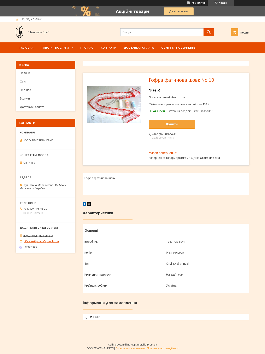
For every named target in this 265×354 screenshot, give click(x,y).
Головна (26, 47)
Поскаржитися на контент (130, 348)
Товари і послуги (55, 47)
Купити (172, 124)
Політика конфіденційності (162, 348)
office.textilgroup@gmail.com (41, 241)
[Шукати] (209, 32)
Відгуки (25, 98)
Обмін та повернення (178, 47)
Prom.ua (152, 344)
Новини (25, 73)
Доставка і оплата (139, 47)
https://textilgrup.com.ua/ (38, 235)
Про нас (86, 47)
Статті (24, 81)
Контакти (108, 47)
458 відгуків (199, 2)
